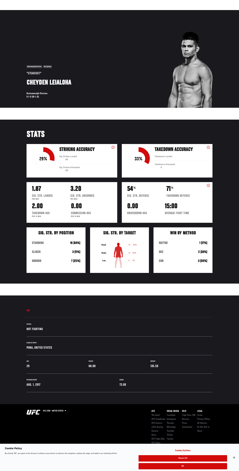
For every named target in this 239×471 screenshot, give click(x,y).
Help (184, 411)
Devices (185, 419)
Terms (200, 415)
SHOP (206, 11)
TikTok (170, 435)
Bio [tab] (28, 310)
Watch (177, 11)
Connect (165, 11)
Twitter (170, 439)
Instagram (171, 419)
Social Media (173, 411)
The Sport (156, 415)
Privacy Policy (203, 419)
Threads (170, 423)
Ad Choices (202, 423)
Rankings (36, 11)
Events (23, 11)
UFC (153, 411)
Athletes (49, 11)
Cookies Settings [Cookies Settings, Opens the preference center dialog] (182, 454)
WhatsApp (171, 427)
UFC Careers (157, 423)
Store (154, 435)
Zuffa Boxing (192, 11)
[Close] (234, 461)
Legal (199, 411)
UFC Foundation (158, 419)
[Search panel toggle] (214, 11)
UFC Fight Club (158, 439)
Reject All (182, 462)
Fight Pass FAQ (188, 415)
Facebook (171, 415)
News (61, 11)
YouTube (170, 431)
